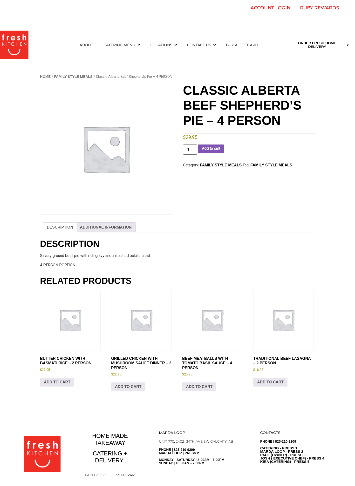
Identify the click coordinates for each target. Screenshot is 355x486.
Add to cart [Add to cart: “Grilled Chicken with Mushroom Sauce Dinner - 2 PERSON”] (128, 387)
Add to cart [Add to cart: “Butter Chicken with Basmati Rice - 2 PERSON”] (57, 382)
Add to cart (211, 148)
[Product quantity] (190, 149)
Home (45, 77)
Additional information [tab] (106, 227)
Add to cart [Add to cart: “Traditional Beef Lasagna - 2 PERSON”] (270, 382)
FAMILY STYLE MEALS (73, 77)
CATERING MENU (121, 45)
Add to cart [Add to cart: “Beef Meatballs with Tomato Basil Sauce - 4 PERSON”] (199, 387)
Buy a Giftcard (242, 45)
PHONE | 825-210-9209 (292, 452)
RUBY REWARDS (319, 8)
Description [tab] (60, 227)
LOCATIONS (163, 45)
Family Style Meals (271, 165)
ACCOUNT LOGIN (270, 8)
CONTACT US (201, 45)
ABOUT (86, 45)
